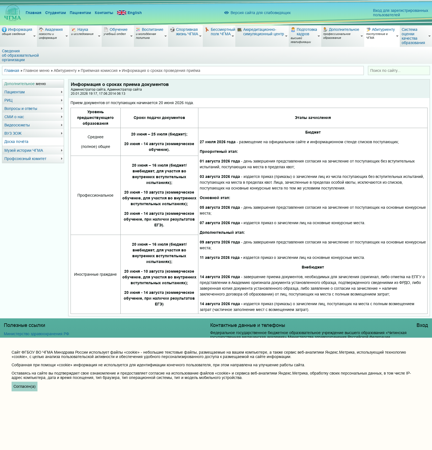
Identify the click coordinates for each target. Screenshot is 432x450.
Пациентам (80, 12)
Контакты (104, 12)
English (129, 12)
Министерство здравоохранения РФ (36, 334)
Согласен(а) (24, 386)
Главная (33, 12)
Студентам (55, 12)
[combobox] (399, 70)
